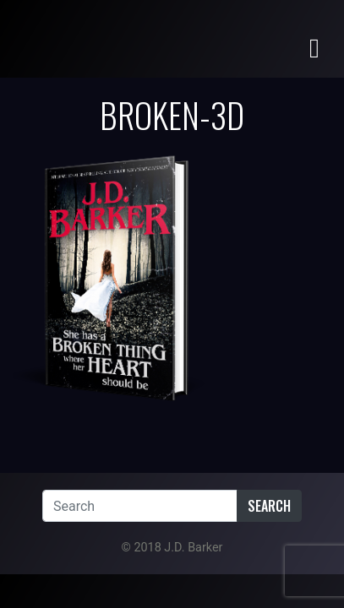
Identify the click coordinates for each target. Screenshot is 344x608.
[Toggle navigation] (314, 47)
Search (269, 506)
